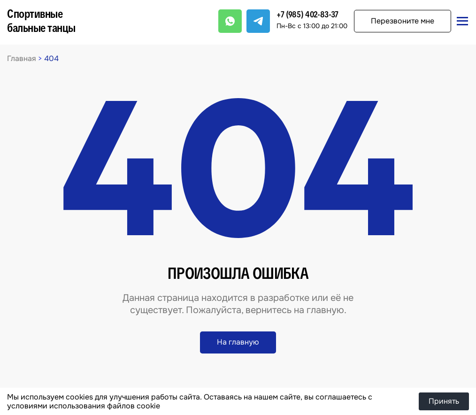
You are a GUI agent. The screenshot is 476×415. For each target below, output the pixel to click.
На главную (238, 342)
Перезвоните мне (402, 21)
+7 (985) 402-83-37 (307, 14)
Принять (444, 401)
